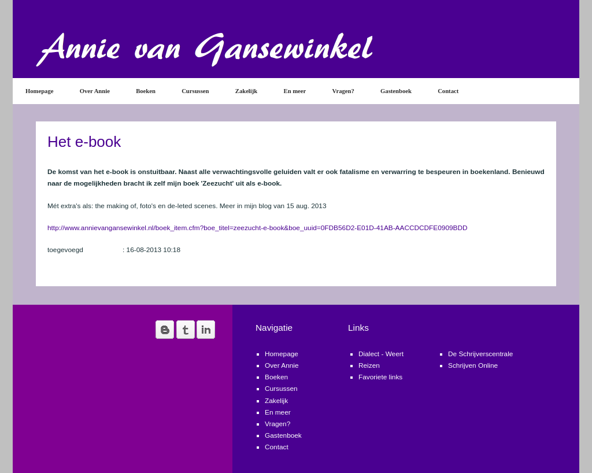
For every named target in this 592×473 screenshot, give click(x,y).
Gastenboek (396, 91)
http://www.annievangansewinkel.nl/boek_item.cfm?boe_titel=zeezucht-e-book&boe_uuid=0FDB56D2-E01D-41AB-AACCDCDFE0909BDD (257, 228)
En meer (295, 91)
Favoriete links (380, 377)
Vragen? (343, 91)
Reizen (369, 365)
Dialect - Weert (381, 354)
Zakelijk (246, 91)
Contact (448, 91)
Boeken (146, 91)
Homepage (39, 91)
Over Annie (95, 91)
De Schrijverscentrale (480, 354)
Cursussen (195, 91)
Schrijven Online (473, 365)
